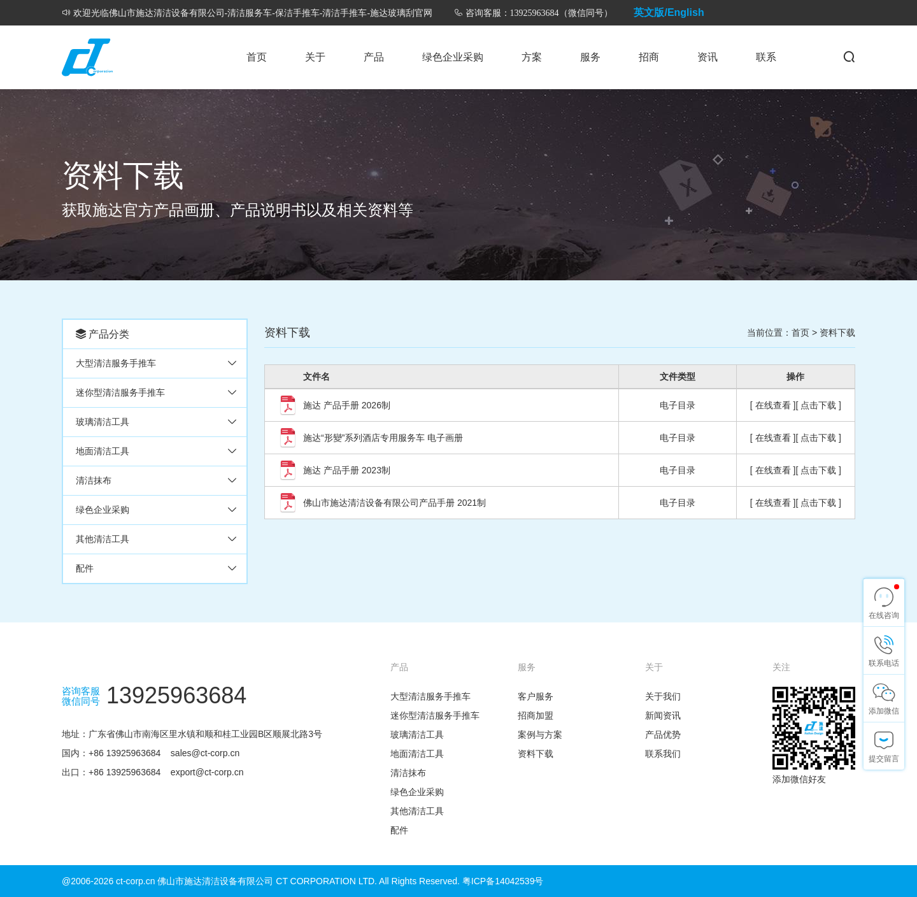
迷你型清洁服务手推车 (120, 392)
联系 (766, 57)
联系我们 (663, 754)
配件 (85, 568)
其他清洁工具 (102, 539)
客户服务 (535, 696)
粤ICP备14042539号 (503, 881)
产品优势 (663, 734)
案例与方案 (540, 734)
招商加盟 (535, 715)
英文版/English (669, 12)
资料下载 (837, 332)
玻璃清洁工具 (102, 422)
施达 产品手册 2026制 (346, 405)
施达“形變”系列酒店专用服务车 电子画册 (383, 438)
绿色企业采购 (452, 57)
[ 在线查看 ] (773, 405)
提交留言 (884, 758)
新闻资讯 (663, 715)
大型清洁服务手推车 (116, 363)
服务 (590, 57)
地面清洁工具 (102, 451)
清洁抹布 (93, 480)
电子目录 (677, 405)
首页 (256, 57)
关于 (315, 57)
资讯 (707, 57)
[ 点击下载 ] (818, 405)
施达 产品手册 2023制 (346, 470)
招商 (649, 57)
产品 (374, 57)
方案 (532, 57)
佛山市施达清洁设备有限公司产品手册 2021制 (394, 503)
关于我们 (663, 696)
